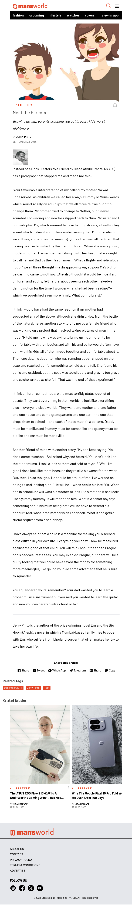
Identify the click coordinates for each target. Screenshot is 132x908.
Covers (90, 15)
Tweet (39, 670)
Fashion (18, 15)
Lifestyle (55, 15)
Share (23, 670)
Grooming (36, 15)
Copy (110, 670)
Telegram (77, 670)
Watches (73, 15)
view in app (110, 15)
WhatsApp (57, 670)
